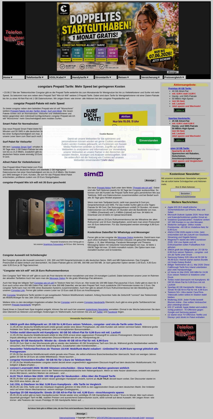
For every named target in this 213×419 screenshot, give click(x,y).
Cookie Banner (106, 134)
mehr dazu (107, 160)
